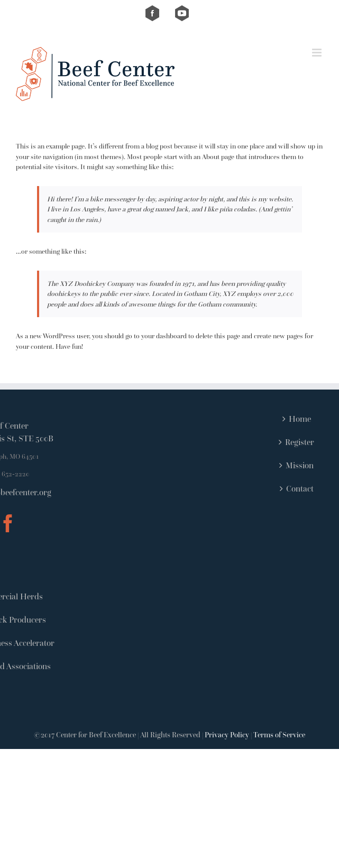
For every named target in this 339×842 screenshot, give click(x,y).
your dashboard (164, 335)
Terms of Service (279, 734)
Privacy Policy (227, 734)
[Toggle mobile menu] (317, 52)
